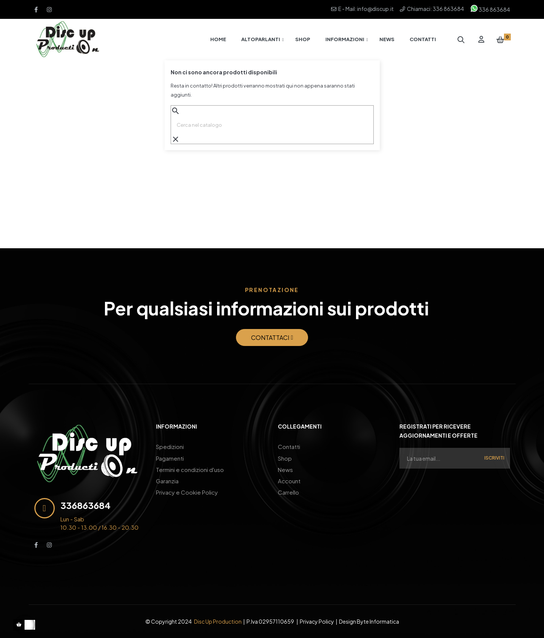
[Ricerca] (272, 124)
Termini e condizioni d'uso (190, 469)
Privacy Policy (317, 621)
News (285, 469)
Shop (285, 457)
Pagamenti (170, 457)
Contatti (289, 446)
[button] (272, 337)
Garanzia (167, 480)
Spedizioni (170, 446)
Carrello (288, 491)
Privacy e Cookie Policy (187, 491)
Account (289, 480)
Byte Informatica (378, 621)
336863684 (85, 505)
